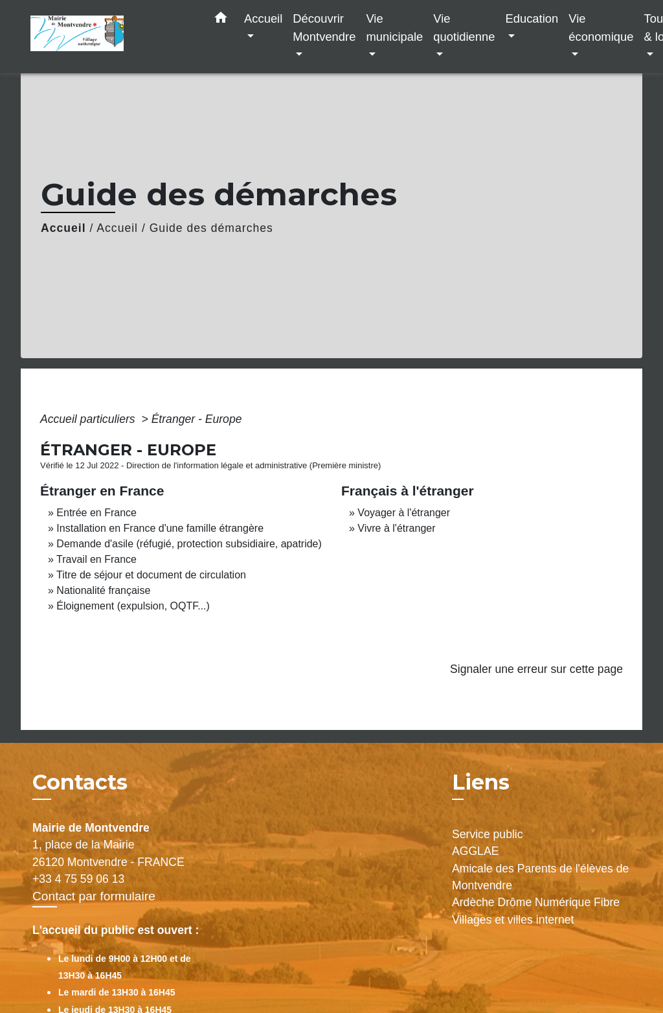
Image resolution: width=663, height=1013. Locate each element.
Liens (481, 782)
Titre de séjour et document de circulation (151, 574)
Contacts (80, 782)
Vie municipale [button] (394, 27)
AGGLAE (475, 851)
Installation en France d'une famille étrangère (160, 528)
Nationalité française (103, 590)
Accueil (63, 228)
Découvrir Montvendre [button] (324, 27)
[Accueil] (111, 36)
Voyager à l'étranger (403, 512)
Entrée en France (96, 512)
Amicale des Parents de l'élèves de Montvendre (540, 877)
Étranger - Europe (197, 419)
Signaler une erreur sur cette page (536, 669)
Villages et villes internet (513, 919)
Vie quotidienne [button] (464, 27)
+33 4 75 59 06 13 (78, 878)
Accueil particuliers (89, 419)
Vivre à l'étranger (396, 528)
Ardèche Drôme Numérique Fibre (536, 902)
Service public (487, 834)
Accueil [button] (263, 18)
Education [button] (531, 18)
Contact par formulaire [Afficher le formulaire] (93, 896)
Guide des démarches (211, 228)
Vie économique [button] (600, 27)
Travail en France (96, 559)
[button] (221, 20)
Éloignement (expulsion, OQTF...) (133, 605)
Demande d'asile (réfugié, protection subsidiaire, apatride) (189, 543)
